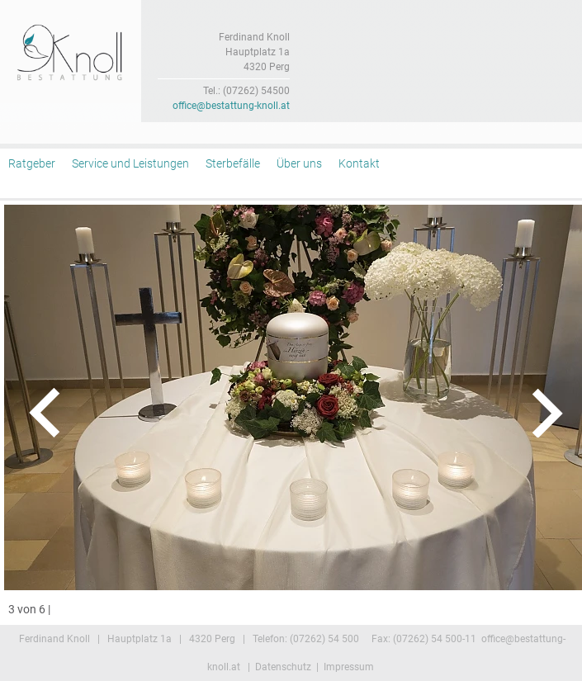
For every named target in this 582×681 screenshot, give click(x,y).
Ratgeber (31, 163)
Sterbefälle (233, 163)
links (55, 413)
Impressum (349, 667)
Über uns (299, 163)
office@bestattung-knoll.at (231, 105)
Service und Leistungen (130, 163)
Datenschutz (283, 667)
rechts (526, 413)
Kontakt (359, 163)
